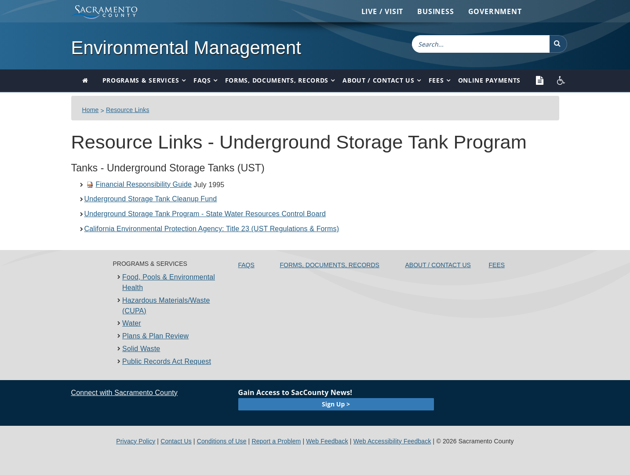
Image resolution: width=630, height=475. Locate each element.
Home (90, 109)
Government (495, 11)
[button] (558, 44)
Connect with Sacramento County (124, 392)
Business (435, 11)
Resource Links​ (127, 109)
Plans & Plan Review (155, 336)
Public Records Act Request (166, 361)
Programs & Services (140, 80)
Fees (436, 80)
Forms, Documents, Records (277, 80)
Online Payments (489, 80)
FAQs (202, 80)
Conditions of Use (222, 441)
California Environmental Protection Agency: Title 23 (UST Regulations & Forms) (211, 228)
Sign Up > (336, 404)
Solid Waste (141, 348)
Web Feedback (327, 441)
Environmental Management (186, 47)
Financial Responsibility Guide (139, 184)
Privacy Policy (135, 441)
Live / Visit (382, 11)
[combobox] (481, 44)
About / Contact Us (378, 80)
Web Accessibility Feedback (392, 441)
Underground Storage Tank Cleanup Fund (150, 199)
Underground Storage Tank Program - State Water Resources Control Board (205, 214)
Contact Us (176, 441)
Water (131, 323)
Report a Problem (276, 441)
